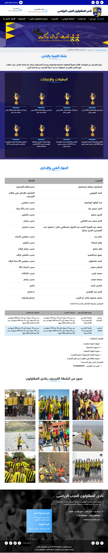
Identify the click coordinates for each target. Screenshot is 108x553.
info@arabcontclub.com (35, 12)
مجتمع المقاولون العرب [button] (38, 19)
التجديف (89, 50)
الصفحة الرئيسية (100, 50)
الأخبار (13, 19)
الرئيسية (100, 19)
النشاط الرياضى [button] (67, 19)
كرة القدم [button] (82, 19)
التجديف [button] (54, 19)
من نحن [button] (92, 19)
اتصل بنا (6, 19)
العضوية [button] (21, 19)
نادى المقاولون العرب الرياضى (75, 11)
